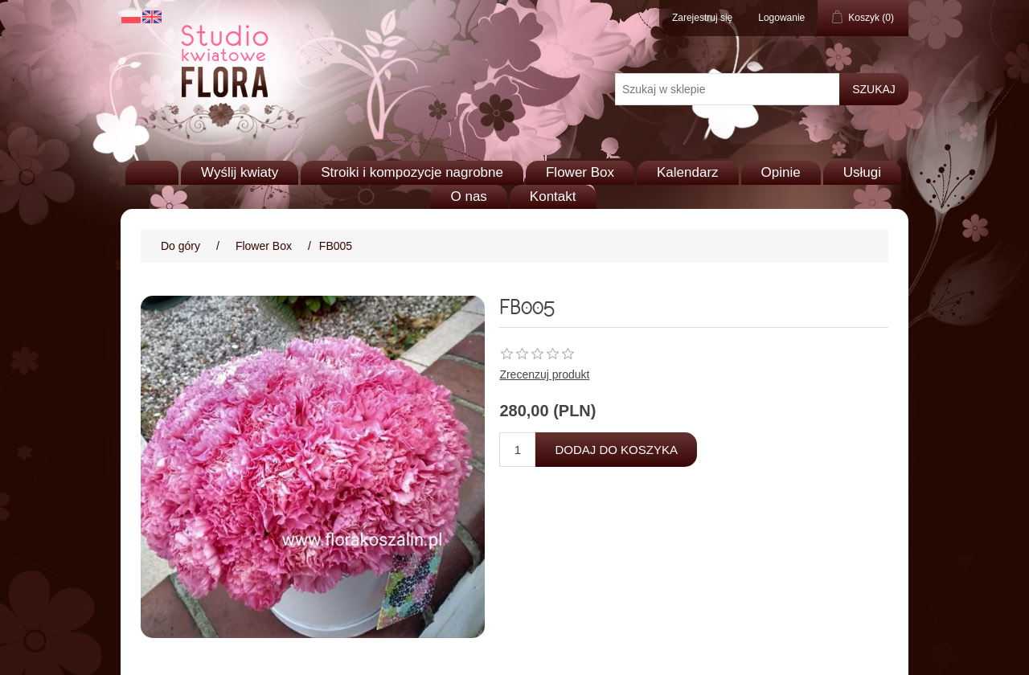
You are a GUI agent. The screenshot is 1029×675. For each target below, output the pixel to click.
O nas (468, 196)
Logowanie (781, 17)
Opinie (781, 172)
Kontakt (553, 196)
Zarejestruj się (702, 17)
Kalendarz (688, 172)
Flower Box (580, 172)
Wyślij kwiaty (239, 172)
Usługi (862, 172)
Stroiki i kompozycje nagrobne (412, 172)
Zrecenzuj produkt (544, 374)
